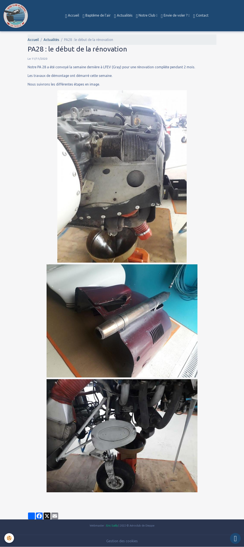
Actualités (123, 16)
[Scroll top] (235, 538)
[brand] (16, 15)
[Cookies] (9, 538)
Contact (200, 16)
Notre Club (146, 16)
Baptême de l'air (97, 16)
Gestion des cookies (122, 541)
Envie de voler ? (174, 16)
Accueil (72, 16)
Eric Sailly (112, 525)
